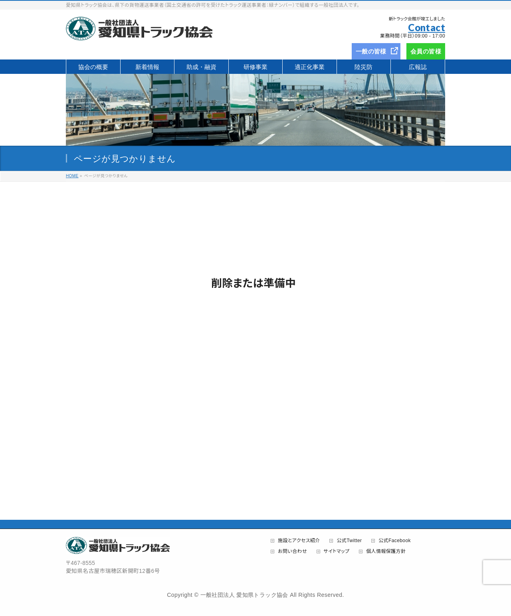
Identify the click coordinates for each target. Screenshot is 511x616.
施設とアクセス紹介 (299, 540)
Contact (426, 27)
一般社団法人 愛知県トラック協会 (244, 595)
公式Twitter (349, 540)
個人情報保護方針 (386, 551)
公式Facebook (394, 540)
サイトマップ (337, 551)
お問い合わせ (292, 551)
